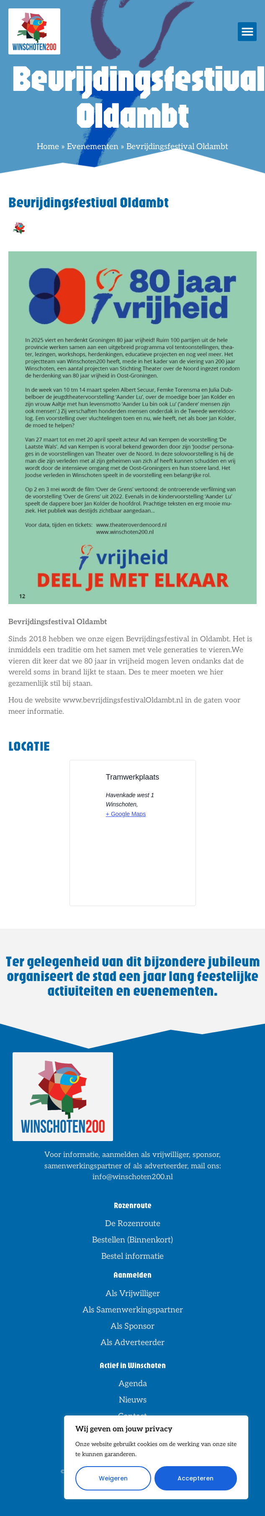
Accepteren (196, 1478)
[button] (247, 31)
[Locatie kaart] (133, 869)
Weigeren (113, 1478)
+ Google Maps (126, 814)
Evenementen (92, 147)
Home (48, 147)
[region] (156, 1457)
